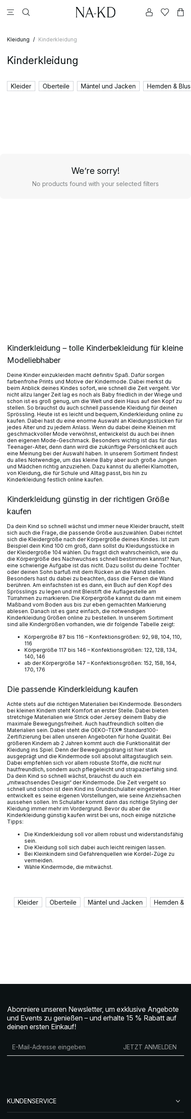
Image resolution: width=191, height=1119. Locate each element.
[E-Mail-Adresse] (61, 1046)
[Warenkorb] (181, 12)
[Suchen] (26, 12)
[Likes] (165, 12)
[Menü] (10, 12)
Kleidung (18, 39)
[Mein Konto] (149, 12)
